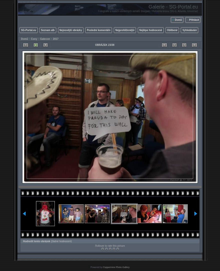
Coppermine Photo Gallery (116, 267)
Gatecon (45, 39)
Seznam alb (48, 30)
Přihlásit (194, 20)
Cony (34, 39)
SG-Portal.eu (28, 30)
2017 (55, 39)
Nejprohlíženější (124, 30)
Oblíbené (172, 30)
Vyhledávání (189, 30)
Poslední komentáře (98, 30)
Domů (178, 20)
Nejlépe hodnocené (150, 30)
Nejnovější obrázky (71, 30)
